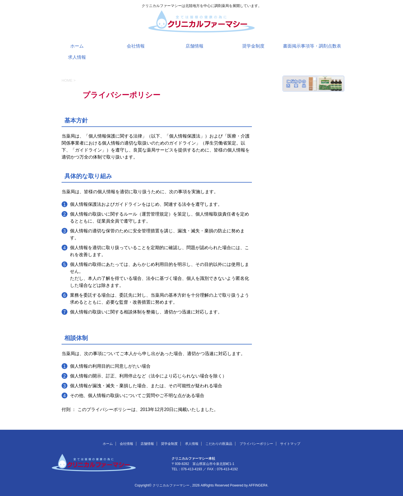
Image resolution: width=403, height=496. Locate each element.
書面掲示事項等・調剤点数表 (312, 46)
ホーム (77, 46)
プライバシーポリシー (256, 444)
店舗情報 (194, 46)
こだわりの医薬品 (218, 444)
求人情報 (77, 57)
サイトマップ (290, 444)
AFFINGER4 (258, 485)
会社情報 (136, 46)
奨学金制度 (253, 46)
